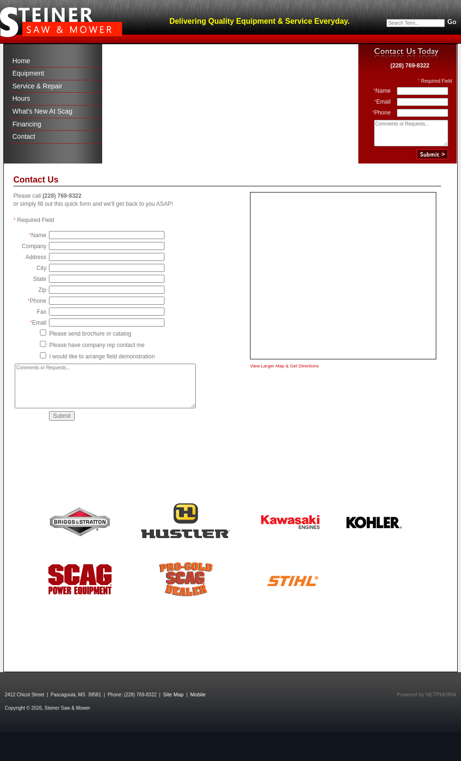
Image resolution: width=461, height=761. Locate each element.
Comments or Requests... (411, 133)
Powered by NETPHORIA (426, 694)
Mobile (197, 694)
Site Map (173, 694)
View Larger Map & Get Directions (284, 365)
